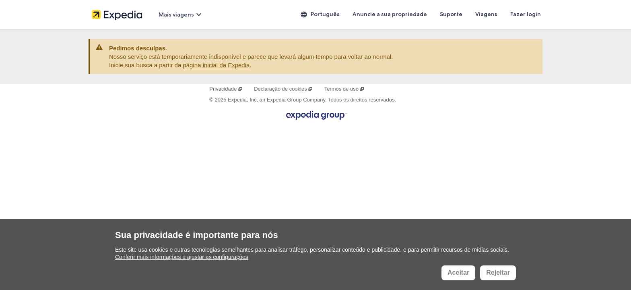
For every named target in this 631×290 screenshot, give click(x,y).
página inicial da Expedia (216, 65)
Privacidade (226, 89)
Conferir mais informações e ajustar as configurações (181, 257)
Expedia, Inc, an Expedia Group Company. (277, 100)
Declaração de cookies (283, 89)
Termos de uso (344, 89)
